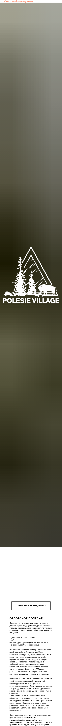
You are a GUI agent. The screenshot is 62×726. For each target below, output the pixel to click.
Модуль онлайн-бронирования (18, 1)
